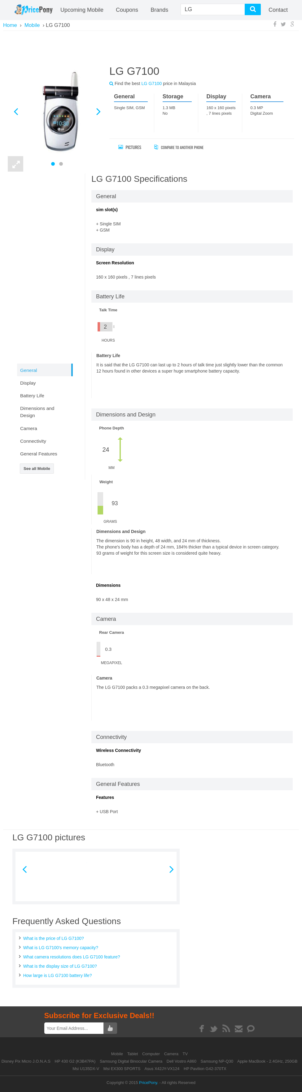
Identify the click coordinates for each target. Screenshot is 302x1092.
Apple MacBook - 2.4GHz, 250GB (267, 1061)
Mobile (117, 1053)
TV (185, 1053)
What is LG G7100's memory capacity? (60, 947)
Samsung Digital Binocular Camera (131, 1061)
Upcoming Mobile (81, 10)
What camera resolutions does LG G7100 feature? (71, 956)
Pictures (129, 147)
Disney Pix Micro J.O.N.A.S (26, 1061)
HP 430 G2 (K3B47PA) (75, 1061)
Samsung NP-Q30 (217, 1061)
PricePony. (148, 1082)
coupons (127, 10)
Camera (172, 1053)
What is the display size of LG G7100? (60, 966)
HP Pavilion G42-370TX (205, 1068)
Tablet (133, 1053)
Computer (151, 1053)
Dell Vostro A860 (181, 1061)
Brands (159, 10)
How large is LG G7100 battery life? (57, 975)
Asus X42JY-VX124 (161, 1068)
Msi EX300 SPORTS (122, 1068)
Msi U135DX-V (85, 1068)
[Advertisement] (151, 47)
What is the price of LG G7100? (53, 938)
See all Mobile (37, 468)
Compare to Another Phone (184, 147)
